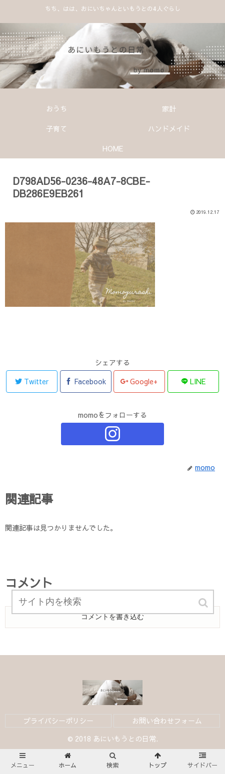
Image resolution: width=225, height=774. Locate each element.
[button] (204, 603)
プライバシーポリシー (59, 721)
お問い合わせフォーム (167, 721)
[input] (113, 602)
